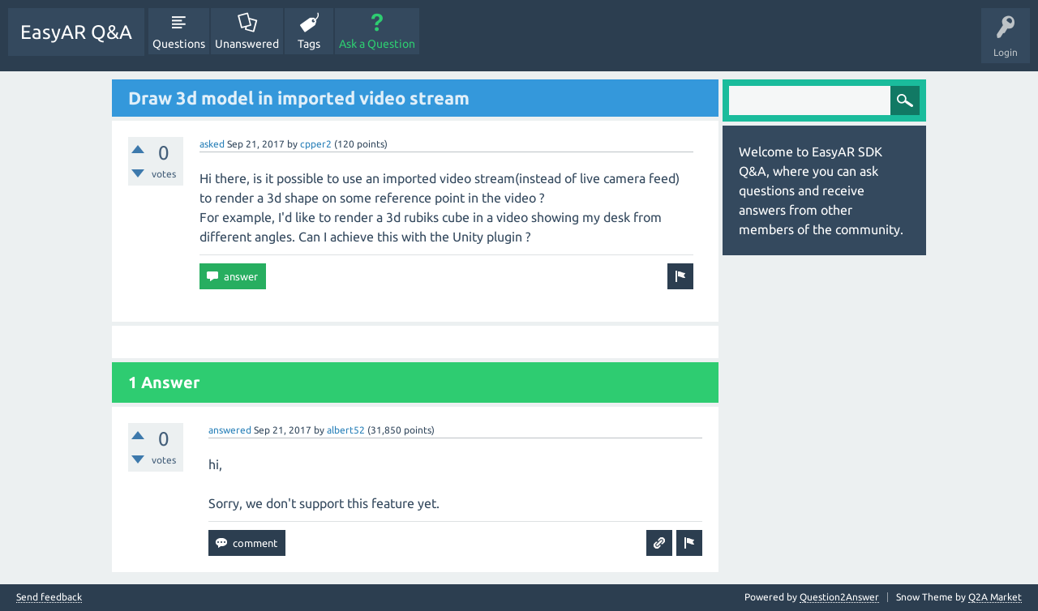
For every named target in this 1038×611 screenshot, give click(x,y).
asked (212, 144)
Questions (178, 43)
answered (229, 430)
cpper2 (316, 144)
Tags (309, 43)
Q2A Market (995, 597)
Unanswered (247, 43)
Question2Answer (839, 597)
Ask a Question (377, 43)
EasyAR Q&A (76, 32)
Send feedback (49, 597)
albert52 (346, 430)
